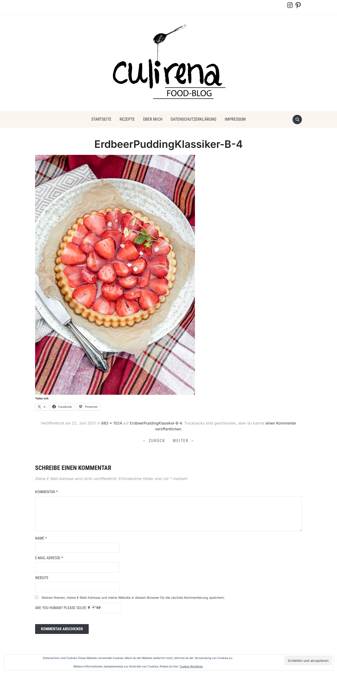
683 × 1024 (111, 423)
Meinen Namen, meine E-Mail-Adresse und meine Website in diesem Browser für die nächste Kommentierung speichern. (133, 598)
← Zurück (154, 440)
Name (41, 538)
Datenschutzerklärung (193, 119)
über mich (152, 119)
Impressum (235, 119)
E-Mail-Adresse (49, 558)
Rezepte (127, 119)
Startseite (101, 119)
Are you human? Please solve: (78, 608)
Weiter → (184, 440)
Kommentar (46, 492)
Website (41, 578)
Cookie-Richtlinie (191, 666)
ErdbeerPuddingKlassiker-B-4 (156, 423)
